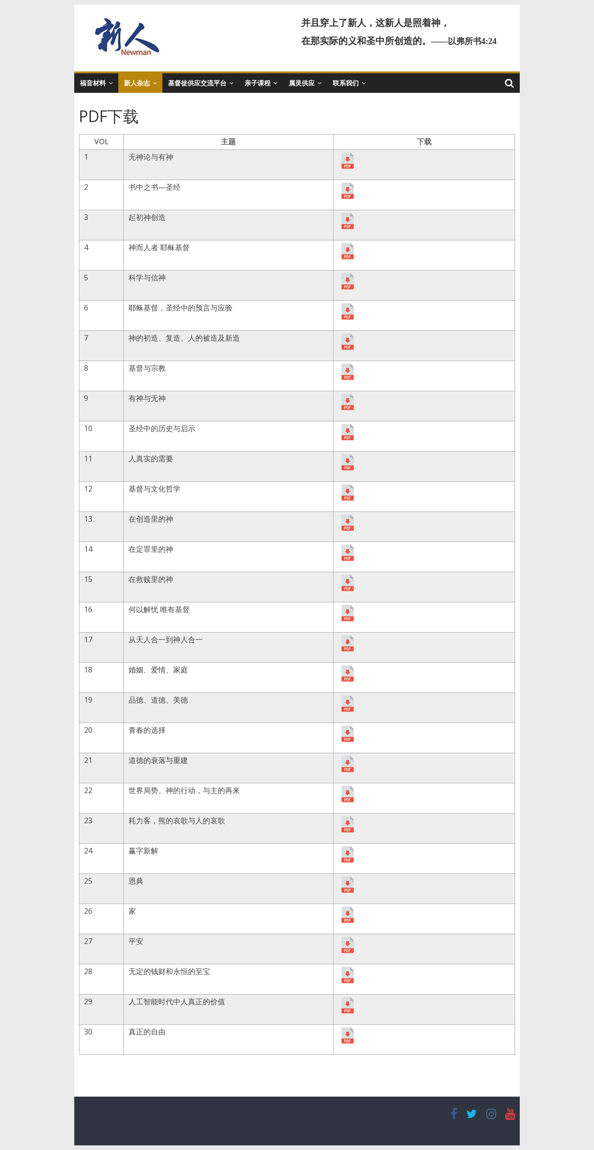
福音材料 (93, 82)
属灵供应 (302, 82)
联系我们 (346, 82)
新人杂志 (137, 82)
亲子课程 (258, 82)
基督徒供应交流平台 (197, 82)
